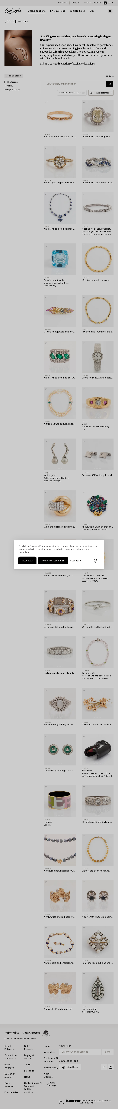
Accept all (27, 561)
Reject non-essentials (53, 561)
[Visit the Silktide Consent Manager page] (95, 560)
